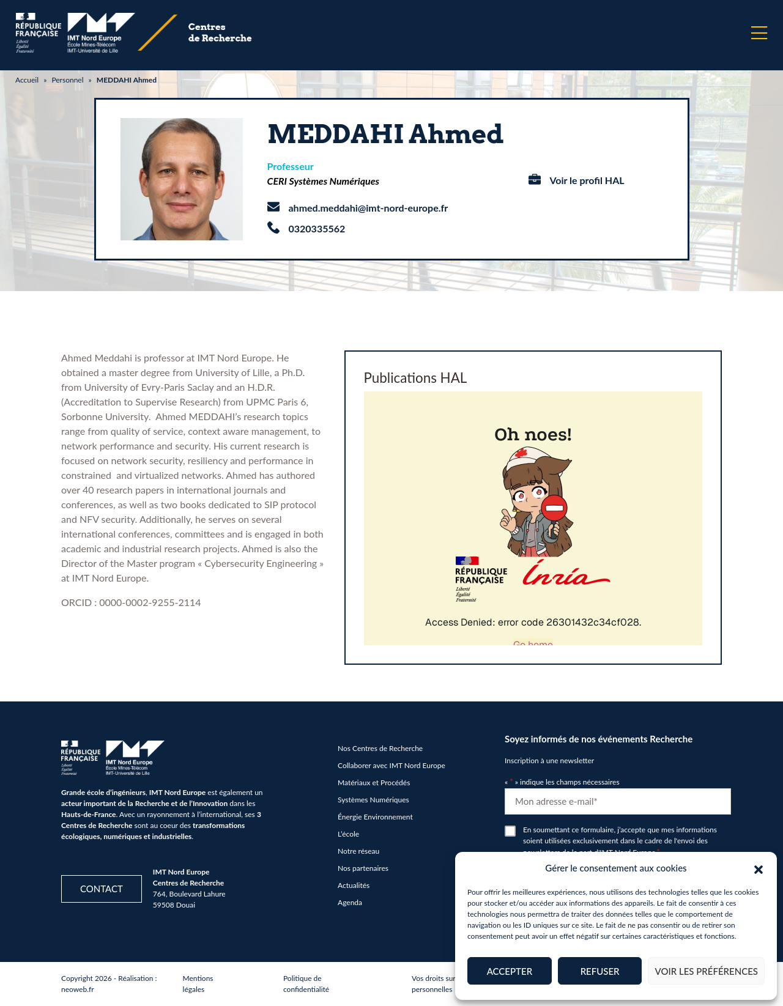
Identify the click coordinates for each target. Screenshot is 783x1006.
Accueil (27, 79)
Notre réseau (358, 851)
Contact (101, 888)
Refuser (600, 971)
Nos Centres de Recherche (380, 748)
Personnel (67, 79)
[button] (758, 868)
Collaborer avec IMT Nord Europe (391, 765)
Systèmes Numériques (373, 799)
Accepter (509, 971)
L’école (348, 833)
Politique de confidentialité (306, 984)
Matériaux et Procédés (374, 782)
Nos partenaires (363, 868)
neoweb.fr (77, 989)
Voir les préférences (706, 971)
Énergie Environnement (375, 816)
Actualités (353, 885)
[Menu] (759, 33)
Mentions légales (198, 984)
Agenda (350, 902)
